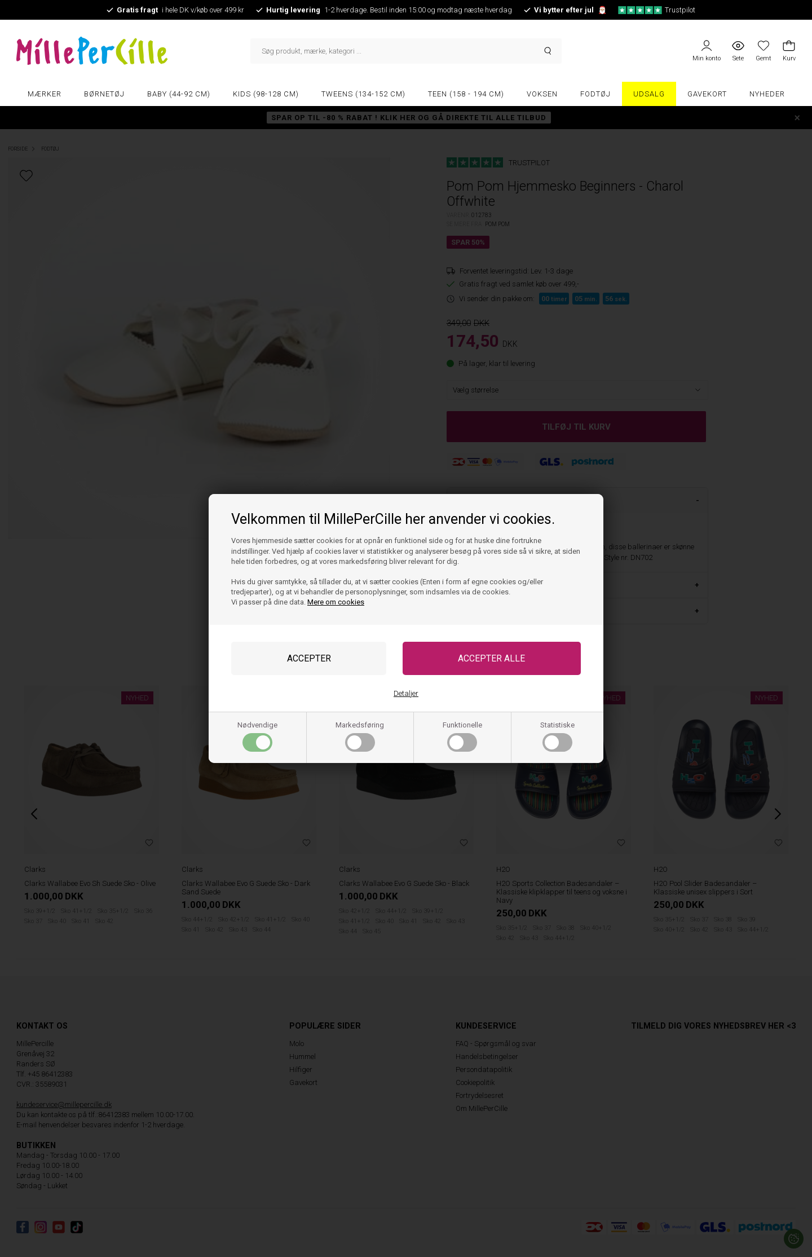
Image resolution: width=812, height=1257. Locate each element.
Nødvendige (257, 736)
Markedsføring (360, 736)
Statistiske (557, 736)
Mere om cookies (335, 602)
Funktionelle (462, 736)
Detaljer (406, 693)
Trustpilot (656, 10)
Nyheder (767, 94)
